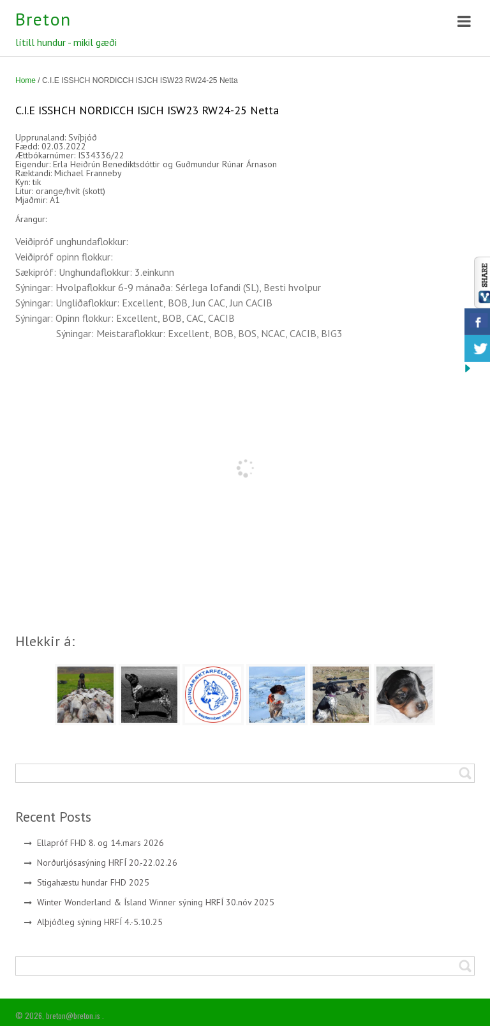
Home (25, 80)
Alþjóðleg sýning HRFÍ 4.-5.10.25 (100, 922)
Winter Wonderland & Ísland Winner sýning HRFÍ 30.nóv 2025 (155, 902)
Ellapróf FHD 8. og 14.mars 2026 (100, 843)
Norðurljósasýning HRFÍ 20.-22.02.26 (107, 862)
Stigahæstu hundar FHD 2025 (93, 882)
